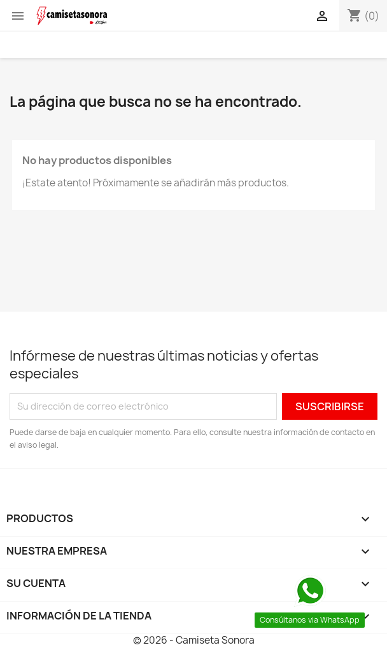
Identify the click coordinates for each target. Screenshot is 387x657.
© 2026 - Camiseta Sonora (194, 640)
